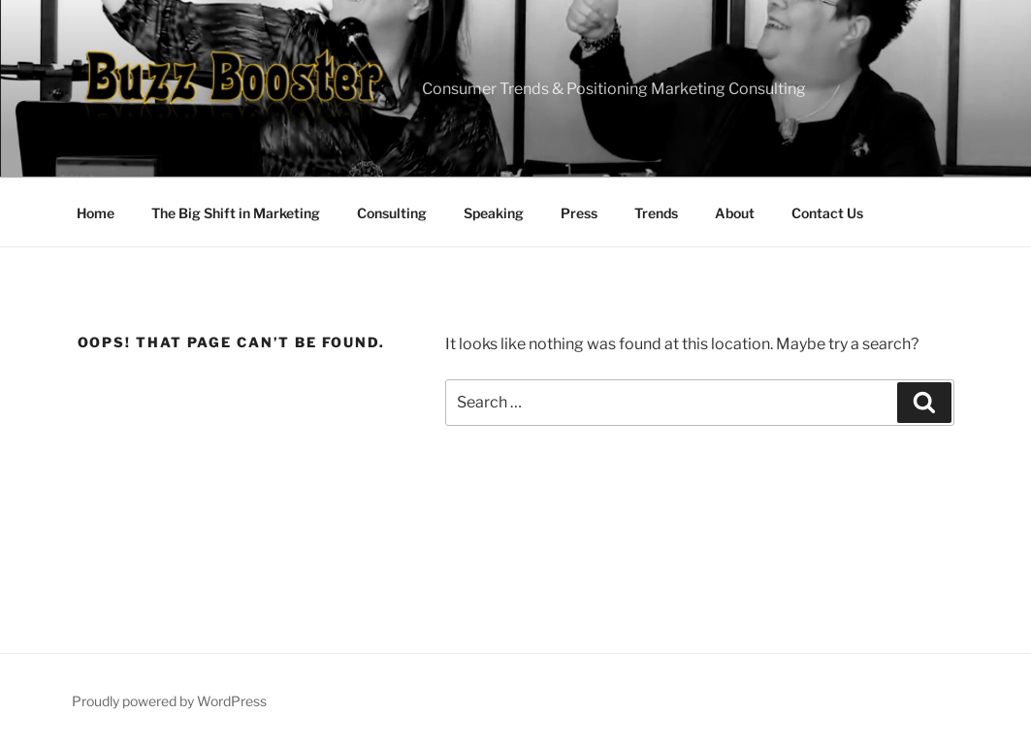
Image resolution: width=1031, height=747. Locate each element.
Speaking (494, 213)
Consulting (392, 213)
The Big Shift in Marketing (235, 213)
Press (579, 213)
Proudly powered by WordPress (169, 701)
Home (95, 213)
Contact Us (827, 213)
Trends (656, 213)
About (735, 213)
